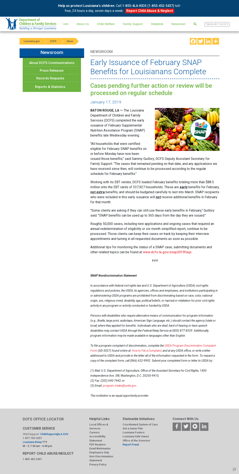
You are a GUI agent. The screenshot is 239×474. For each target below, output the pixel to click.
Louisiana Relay (32, 442)
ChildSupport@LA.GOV (54, 434)
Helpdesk (157, 24)
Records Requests (50, 78)
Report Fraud (131, 444)
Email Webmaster (100, 448)
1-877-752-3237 (32, 438)
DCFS (53, 41)
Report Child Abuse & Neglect (149, 11)
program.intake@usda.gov (119, 385)
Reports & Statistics (50, 87)
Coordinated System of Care (140, 424)
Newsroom (178, 24)
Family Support (133, 24)
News (70, 41)
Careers (94, 432)
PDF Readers (97, 444)
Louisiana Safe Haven (136, 436)
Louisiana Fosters (133, 432)
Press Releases (52, 71)
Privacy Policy (97, 464)
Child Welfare (106, 24)
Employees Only (99, 452)
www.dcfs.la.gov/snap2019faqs (167, 252)
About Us (83, 24)
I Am (66, 24)
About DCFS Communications (52, 63)
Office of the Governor (136, 440)
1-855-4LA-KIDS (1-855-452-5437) (148, 6)
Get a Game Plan (133, 428)
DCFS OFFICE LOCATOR (43, 419)
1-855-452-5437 (32, 459)
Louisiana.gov (32, 41)
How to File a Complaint (146, 350)
